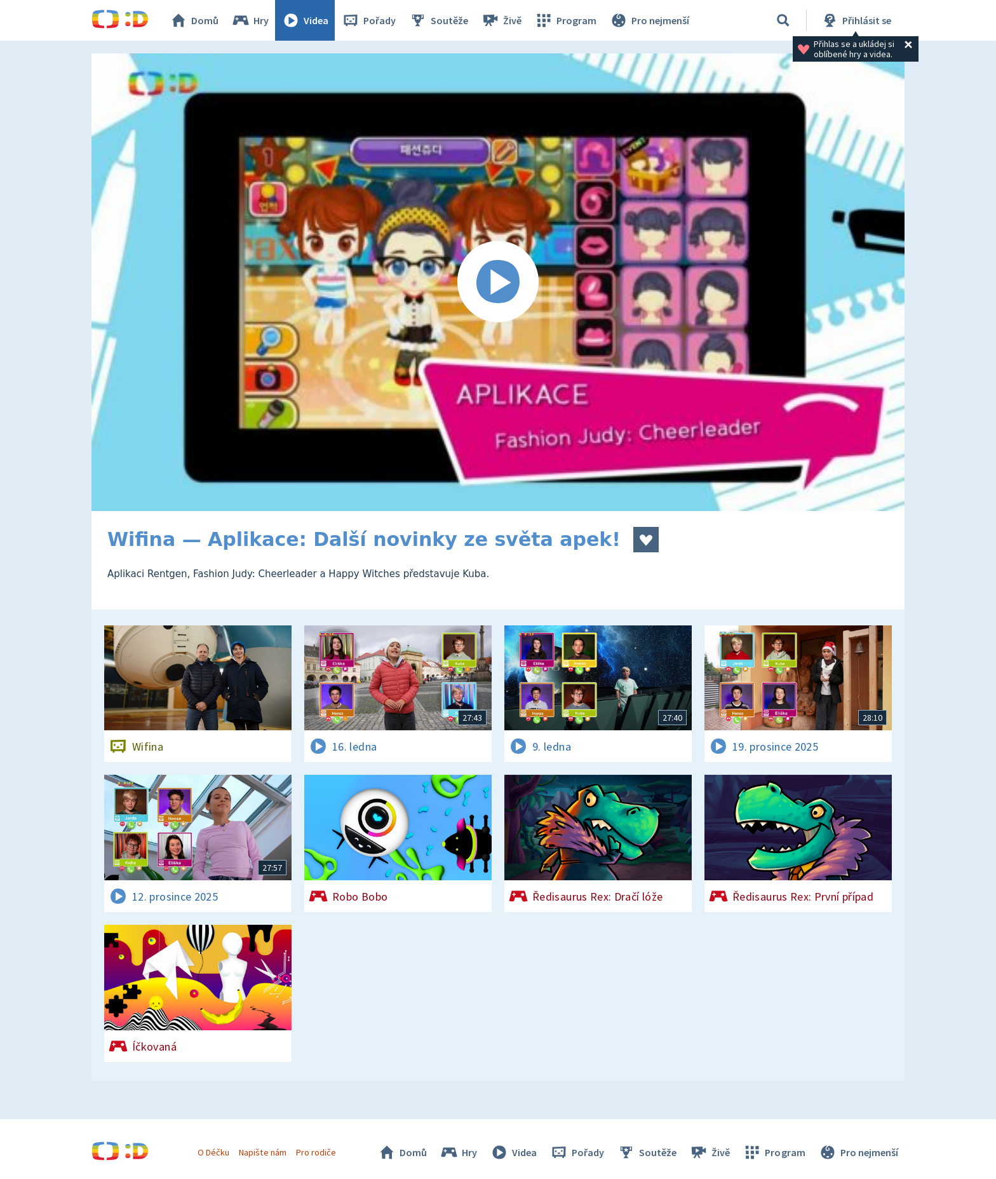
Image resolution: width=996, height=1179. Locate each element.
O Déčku (213, 1152)
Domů (194, 20)
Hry (250, 20)
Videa (304, 20)
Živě (501, 20)
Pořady (368, 20)
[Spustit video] (498, 282)
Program (565, 20)
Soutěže (438, 20)
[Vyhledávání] (783, 20)
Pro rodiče (316, 1152)
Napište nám (262, 1152)
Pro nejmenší (649, 20)
